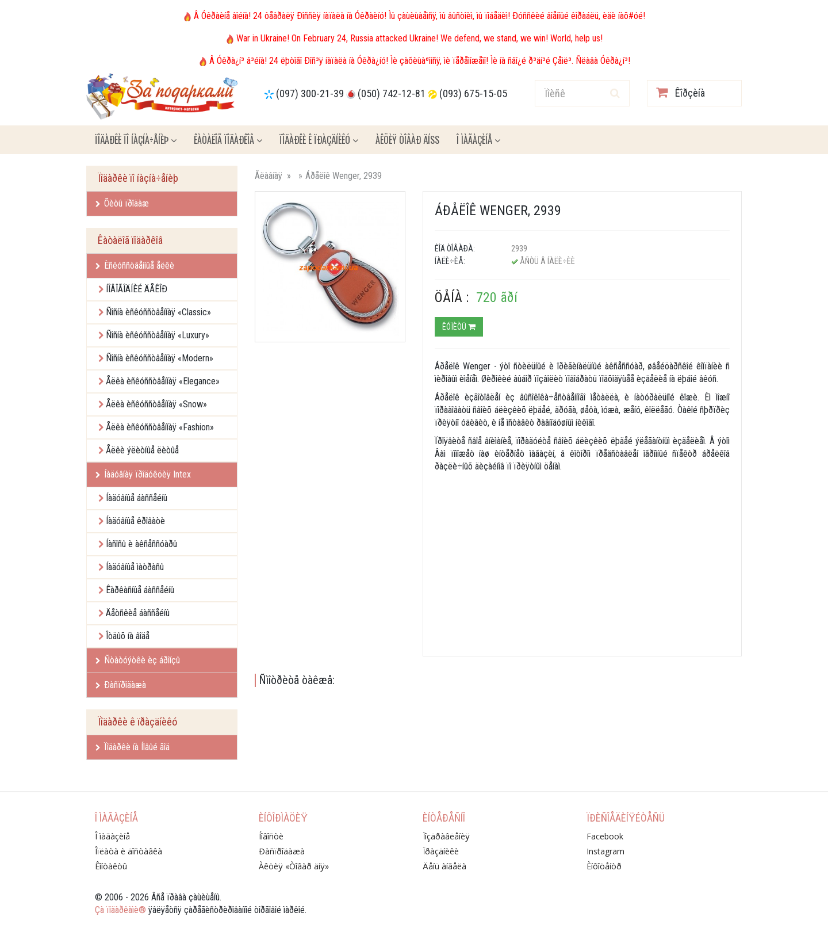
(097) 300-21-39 (310, 93)
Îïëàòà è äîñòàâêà (128, 851)
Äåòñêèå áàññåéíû (138, 613)
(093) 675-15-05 (473, 93)
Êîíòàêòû (111, 866)
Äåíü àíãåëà (444, 866)
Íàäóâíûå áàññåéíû (136, 497)
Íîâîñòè (271, 836)
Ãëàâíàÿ (268, 175)
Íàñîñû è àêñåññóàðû (141, 544)
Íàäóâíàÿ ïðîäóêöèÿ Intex (143, 474)
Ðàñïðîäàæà (120, 684)
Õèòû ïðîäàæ (122, 203)
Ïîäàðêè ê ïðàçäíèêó (318, 140)
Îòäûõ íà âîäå (128, 636)
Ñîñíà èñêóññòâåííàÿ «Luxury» (157, 335)
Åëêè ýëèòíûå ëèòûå (142, 450)
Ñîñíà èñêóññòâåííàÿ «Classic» (158, 312)
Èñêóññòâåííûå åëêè (134, 265)
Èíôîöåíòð (604, 866)
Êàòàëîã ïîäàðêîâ (228, 140)
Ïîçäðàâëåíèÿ (446, 836)
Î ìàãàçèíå (478, 140)
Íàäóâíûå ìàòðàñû (135, 567)
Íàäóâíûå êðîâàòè (135, 520)
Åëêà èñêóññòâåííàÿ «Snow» (156, 404)
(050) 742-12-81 (391, 93)
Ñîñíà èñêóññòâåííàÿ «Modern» (159, 358)
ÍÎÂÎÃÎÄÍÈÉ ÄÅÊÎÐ (136, 289)
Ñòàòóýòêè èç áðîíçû (137, 660)
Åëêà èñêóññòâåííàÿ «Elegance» (163, 381)
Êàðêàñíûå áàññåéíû (140, 590)
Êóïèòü (459, 326)
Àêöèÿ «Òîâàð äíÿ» (294, 866)
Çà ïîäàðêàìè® (120, 909)
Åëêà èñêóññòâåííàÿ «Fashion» (160, 427)
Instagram (605, 851)
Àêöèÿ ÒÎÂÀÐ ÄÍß (407, 140)
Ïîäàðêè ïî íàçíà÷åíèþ (136, 140)
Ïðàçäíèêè (441, 851)
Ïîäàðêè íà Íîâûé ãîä (132, 747)
